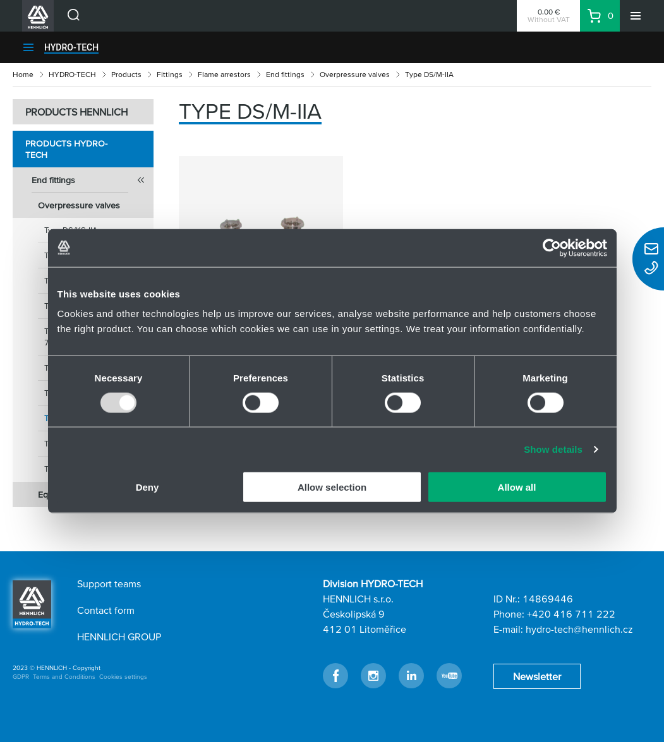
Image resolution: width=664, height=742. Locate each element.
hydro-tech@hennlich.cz (579, 629)
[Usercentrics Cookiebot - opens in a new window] (552, 247)
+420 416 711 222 (571, 613)
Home (23, 74)
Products (126, 74)
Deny (147, 487)
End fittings (285, 74)
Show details (553, 448)
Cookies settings (123, 676)
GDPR (21, 676)
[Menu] (635, 16)
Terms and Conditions (64, 676)
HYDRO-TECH (71, 47)
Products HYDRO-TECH (66, 149)
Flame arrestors (224, 74)
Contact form (106, 610)
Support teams (109, 583)
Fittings (170, 74)
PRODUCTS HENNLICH (76, 111)
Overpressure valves (355, 74)
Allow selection (332, 487)
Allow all (517, 487)
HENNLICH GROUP (119, 636)
